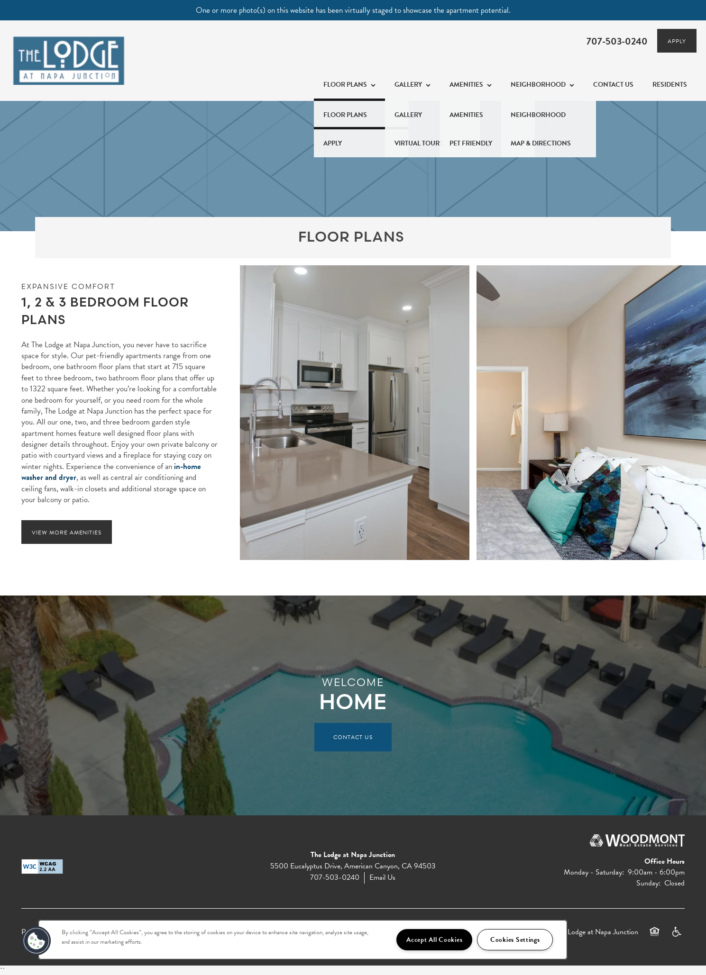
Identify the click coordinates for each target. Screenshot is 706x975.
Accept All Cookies (434, 940)
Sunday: (648, 883)
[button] (677, 41)
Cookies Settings (515, 940)
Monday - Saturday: (594, 872)
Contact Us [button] (353, 737)
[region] (303, 940)
